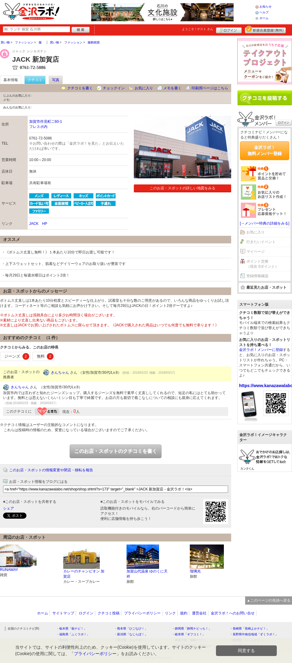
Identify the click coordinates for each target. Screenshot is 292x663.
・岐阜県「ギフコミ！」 (188, 634)
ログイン (229, 29)
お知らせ (265, 6)
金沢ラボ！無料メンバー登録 (265, 150)
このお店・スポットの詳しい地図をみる (182, 188)
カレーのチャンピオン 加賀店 (83, 574)
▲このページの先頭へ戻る (268, 600)
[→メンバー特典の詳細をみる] (265, 223)
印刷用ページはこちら (210, 88)
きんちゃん (60, 372)
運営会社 (199, 613)
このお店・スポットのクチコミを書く (115, 451)
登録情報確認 (257, 276)
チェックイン (114, 88)
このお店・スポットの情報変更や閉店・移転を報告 (51, 470)
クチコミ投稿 (109, 613)
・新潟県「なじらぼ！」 (131, 634)
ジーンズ (16, 356)
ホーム (264, 18)
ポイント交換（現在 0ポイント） (262, 264)
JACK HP (38, 224)
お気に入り (144, 88)
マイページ (255, 251)
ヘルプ (264, 12)
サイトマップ (63, 613)
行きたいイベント (261, 242)
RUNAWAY (9, 570)
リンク (170, 613)
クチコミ (35, 80)
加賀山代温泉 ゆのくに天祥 (147, 574)
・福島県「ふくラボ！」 (73, 634)
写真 (55, 80)
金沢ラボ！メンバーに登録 (261, 350)
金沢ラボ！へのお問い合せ (233, 613)
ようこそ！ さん (197, 29)
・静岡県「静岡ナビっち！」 (191, 628)
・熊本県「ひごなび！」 (131, 628)
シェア (8, 508)
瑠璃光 (195, 571)
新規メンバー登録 (265, 29)
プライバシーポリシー (142, 613)
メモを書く (172, 88)
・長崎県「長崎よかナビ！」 (249, 628)
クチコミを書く (80, 88)
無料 (45, 356)
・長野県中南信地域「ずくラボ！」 (254, 634)
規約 (183, 613)
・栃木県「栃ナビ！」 (71, 628)
